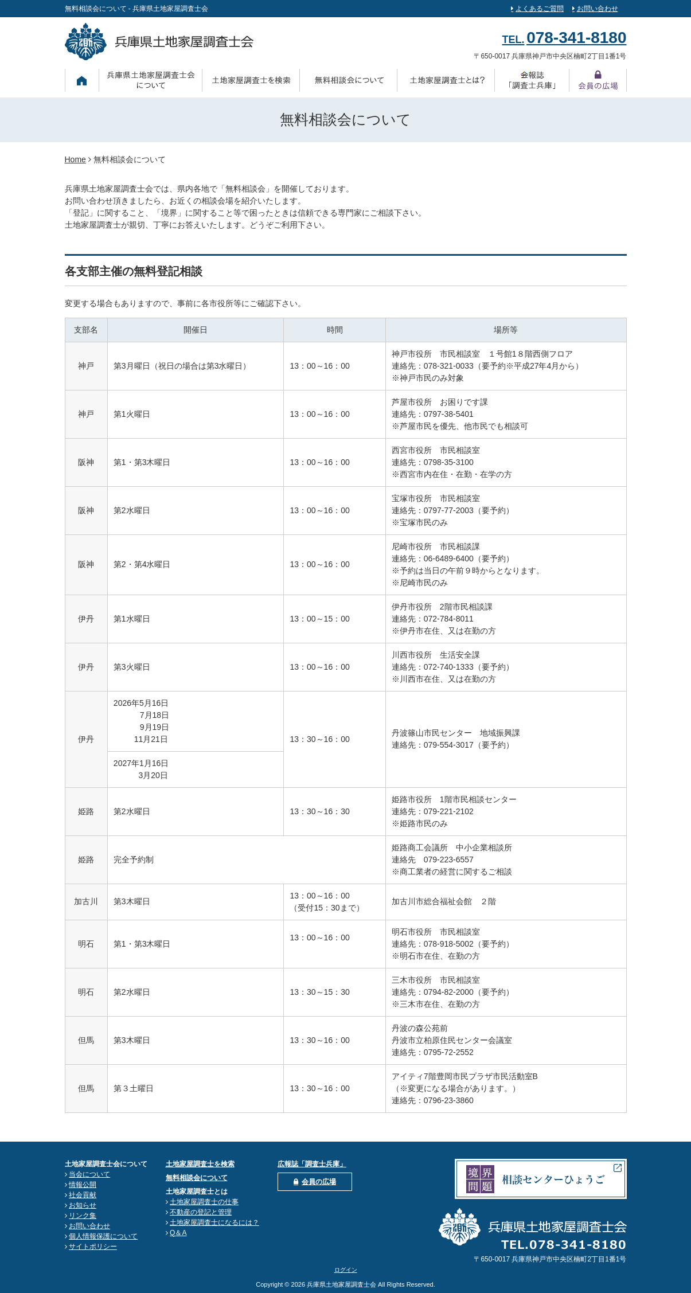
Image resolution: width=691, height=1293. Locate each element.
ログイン (345, 1270)
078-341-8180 (576, 37)
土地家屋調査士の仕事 (204, 1202)
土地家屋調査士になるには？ (214, 1222)
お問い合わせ (597, 9)
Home (75, 159)
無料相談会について (197, 1178)
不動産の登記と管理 (201, 1212)
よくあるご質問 (540, 9)
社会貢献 (82, 1195)
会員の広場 (319, 1182)
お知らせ (82, 1205)
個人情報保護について (103, 1236)
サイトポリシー (93, 1247)
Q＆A (178, 1233)
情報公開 (82, 1185)
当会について (89, 1174)
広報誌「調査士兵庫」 (312, 1164)
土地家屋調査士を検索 (200, 1164)
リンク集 (82, 1216)
